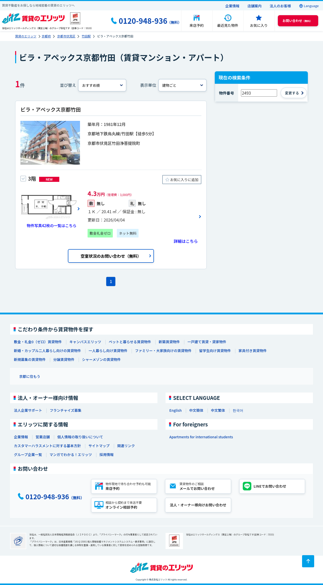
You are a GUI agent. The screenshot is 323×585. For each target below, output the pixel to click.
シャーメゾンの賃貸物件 (101, 359)
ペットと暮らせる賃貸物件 (130, 341)
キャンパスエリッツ (85, 341)
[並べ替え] (102, 85)
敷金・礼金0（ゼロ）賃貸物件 (38, 341)
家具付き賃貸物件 (252, 350)
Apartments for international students (201, 436)
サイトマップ (99, 445)
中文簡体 (196, 410)
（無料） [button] (297, 20)
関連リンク (126, 445)
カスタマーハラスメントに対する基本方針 (47, 445)
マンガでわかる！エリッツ (70, 454)
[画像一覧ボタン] (50, 208)
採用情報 (106, 454)
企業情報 (232, 5)
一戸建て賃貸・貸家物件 (206, 341)
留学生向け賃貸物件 (215, 350)
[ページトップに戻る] (308, 561)
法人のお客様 (280, 5)
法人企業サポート (28, 410)
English (175, 410)
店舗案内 (255, 5)
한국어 (238, 410)
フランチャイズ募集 (65, 410)
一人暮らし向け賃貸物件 (108, 350)
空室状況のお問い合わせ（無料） (110, 256)
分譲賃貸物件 (63, 359)
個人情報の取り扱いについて (80, 436)
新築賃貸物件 (169, 341)
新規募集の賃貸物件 (30, 359)
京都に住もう (29, 376)
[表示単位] (182, 85)
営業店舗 (43, 436)
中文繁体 (218, 410)
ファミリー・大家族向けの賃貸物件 (163, 350)
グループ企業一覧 (28, 454)
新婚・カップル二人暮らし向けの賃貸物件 (47, 350)
